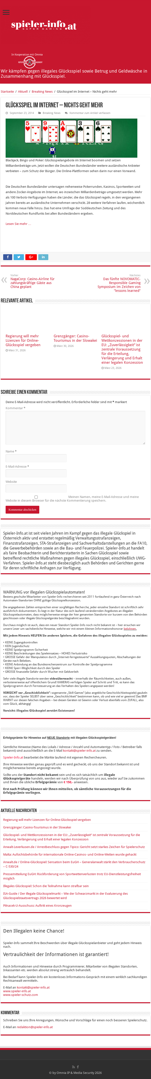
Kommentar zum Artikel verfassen (90, 113)
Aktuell (23, 91)
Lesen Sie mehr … (18, 224)
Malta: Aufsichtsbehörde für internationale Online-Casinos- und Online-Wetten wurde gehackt (69, 854)
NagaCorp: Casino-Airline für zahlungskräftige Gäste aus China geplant (35, 281)
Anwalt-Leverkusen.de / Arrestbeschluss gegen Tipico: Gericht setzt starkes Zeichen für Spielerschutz (74, 847)
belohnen (130, 628)
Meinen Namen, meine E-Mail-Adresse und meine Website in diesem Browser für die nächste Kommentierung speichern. (72, 498)
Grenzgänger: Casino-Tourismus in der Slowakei (75, 338)
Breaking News (42, 91)
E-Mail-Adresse (17, 466)
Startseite (7, 91)
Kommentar (15, 408)
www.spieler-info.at (17, 991)
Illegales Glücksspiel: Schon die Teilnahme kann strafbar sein (46, 886)
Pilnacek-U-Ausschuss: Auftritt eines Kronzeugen (37, 905)
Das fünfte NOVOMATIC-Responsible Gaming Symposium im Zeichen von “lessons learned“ (116, 283)
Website (11, 482)
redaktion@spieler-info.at (35, 1027)
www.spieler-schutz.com (20, 995)
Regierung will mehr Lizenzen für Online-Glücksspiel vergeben (23, 340)
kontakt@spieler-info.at (79, 750)
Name (11, 451)
